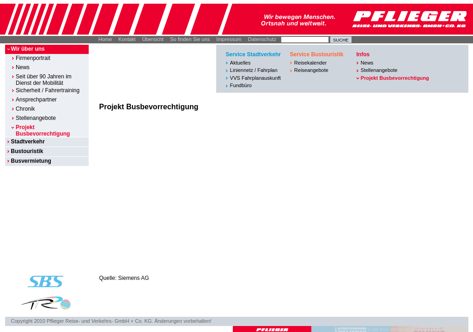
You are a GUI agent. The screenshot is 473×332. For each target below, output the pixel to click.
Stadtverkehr (27, 141)
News (23, 67)
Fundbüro (241, 85)
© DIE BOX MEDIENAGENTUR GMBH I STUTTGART (418, 329)
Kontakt (126, 39)
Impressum (228, 39)
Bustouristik (27, 151)
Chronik (25, 109)
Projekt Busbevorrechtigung (43, 130)
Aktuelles (240, 62)
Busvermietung (31, 161)
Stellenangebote (36, 118)
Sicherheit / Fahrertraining (47, 90)
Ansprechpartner (36, 99)
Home (105, 39)
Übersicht (153, 39)
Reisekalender (310, 62)
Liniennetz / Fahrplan (254, 70)
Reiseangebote (311, 70)
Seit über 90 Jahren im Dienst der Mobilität (44, 79)
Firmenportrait (33, 58)
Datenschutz (262, 39)
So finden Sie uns (190, 39)
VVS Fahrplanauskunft (255, 78)
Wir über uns (27, 49)
